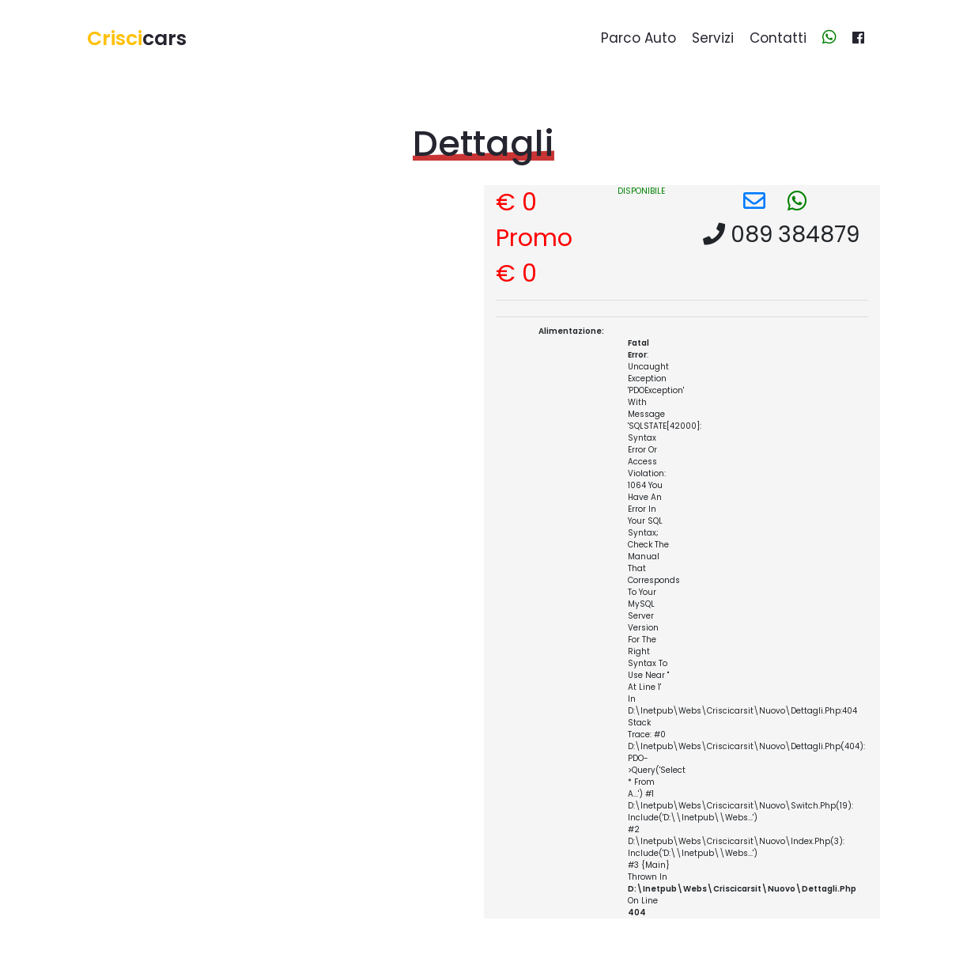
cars (137, 38)
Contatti (778, 37)
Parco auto (638, 37)
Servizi (713, 37)
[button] (754, 201)
